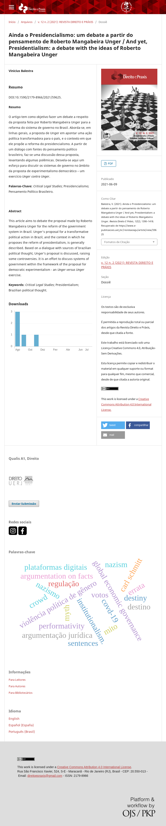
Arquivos (26, 22)
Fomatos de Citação (117, 242)
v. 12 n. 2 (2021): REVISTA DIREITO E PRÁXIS (65, 22)
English (14, 719)
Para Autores (17, 686)
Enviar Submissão (24, 504)
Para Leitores (17, 680)
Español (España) (21, 725)
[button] (113, 425)
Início (12, 22)
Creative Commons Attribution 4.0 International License (94, 767)
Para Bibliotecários (20, 693)
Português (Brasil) (22, 732)
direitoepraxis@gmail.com (44, 775)
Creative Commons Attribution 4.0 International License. (126, 404)
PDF (110, 163)
